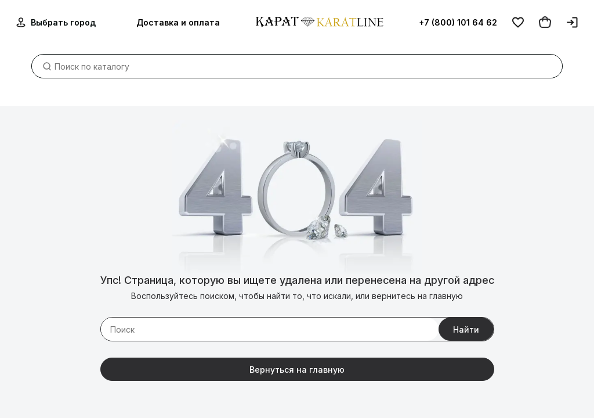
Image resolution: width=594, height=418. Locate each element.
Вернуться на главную (297, 369)
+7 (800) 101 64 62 (458, 22)
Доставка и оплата (178, 22)
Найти (466, 329)
